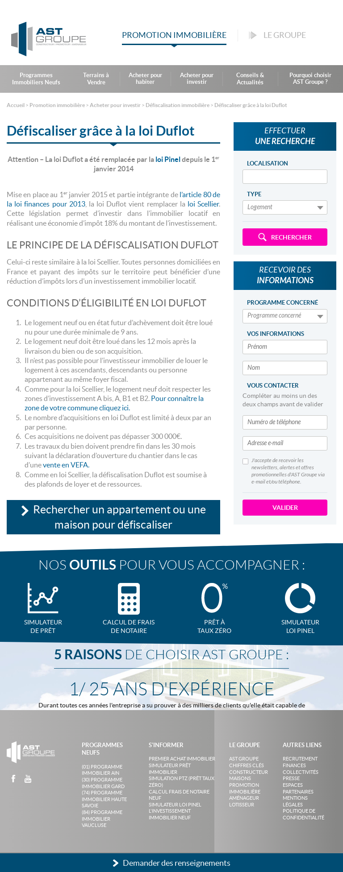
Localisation (267, 163)
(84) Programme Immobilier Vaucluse (102, 819)
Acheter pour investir (196, 79)
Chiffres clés (246, 765)
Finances (294, 765)
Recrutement (300, 758)
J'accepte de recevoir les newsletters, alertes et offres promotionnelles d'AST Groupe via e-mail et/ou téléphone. (284, 471)
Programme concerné (282, 302)
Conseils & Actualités (250, 79)
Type (254, 194)
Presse (291, 778)
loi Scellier (203, 204)
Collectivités (300, 772)
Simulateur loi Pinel (175, 804)
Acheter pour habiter (145, 79)
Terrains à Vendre (96, 79)
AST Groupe (244, 758)
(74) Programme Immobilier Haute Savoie (104, 799)
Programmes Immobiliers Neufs (36, 79)
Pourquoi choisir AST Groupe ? (310, 79)
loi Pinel (167, 159)
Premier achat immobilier (182, 758)
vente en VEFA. (66, 465)
